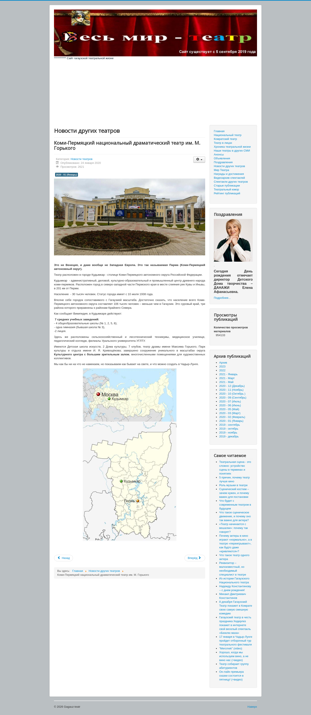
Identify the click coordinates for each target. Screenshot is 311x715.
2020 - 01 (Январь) (66, 174)
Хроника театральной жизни (232, 146)
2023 (222, 366)
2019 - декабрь (229, 436)
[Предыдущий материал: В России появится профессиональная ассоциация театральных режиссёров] (63, 558)
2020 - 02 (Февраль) (232, 417)
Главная (219, 131)
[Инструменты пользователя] (199, 160)
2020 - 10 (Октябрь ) (232, 393)
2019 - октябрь (228, 428)
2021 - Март (227, 378)
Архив (223, 362)
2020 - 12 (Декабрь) (232, 386)
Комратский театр (225, 139)
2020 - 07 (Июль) (230, 401)
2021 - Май (226, 382)
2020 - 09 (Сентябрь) (232, 397)
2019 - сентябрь (229, 424)
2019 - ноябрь (228, 432)
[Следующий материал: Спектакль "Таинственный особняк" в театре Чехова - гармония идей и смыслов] (194, 558)
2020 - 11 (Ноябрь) (231, 389)
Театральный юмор (226, 189)
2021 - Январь (228, 374)
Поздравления (223, 162)
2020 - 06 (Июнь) (230, 405)
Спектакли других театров (231, 181)
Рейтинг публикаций (227, 193)
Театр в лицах (223, 142)
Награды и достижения (229, 174)
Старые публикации (227, 185)
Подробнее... (222, 297)
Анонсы (219, 154)
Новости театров (81, 159)
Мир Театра (221, 170)
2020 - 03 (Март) (229, 413)
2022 (222, 370)
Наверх (252, 706)
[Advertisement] (155, 92)
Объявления (222, 158)
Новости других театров (229, 166)
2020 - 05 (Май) (229, 409)
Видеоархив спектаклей (229, 177)
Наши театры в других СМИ (232, 150)
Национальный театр (227, 135)
